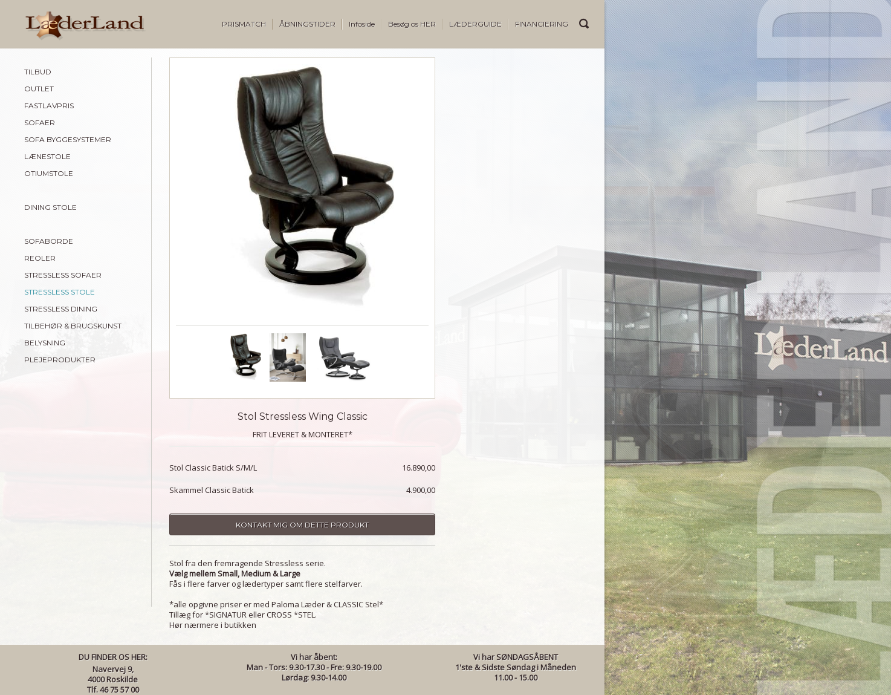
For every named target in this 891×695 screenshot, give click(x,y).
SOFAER (39, 122)
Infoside (362, 23)
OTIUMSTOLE (48, 173)
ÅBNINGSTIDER (307, 23)
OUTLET (39, 88)
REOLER (40, 258)
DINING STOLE (50, 207)
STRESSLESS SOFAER (63, 274)
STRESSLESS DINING (60, 308)
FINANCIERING (541, 23)
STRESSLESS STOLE (59, 291)
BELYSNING (44, 342)
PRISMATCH (244, 23)
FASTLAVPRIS (49, 105)
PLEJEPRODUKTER (60, 359)
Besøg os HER (412, 23)
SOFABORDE (48, 241)
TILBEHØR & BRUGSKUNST (73, 325)
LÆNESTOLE (47, 156)
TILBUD (37, 71)
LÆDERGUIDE (475, 23)
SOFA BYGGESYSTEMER (67, 139)
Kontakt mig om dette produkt (302, 524)
